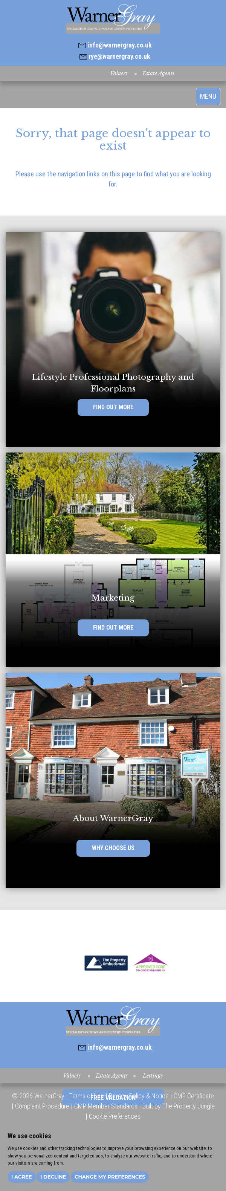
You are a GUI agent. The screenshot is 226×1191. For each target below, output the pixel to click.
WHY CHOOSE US (113, 848)
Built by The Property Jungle (178, 1106)
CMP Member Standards (105, 1106)
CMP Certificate (194, 1096)
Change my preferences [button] (110, 1177)
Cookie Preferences (114, 1116)
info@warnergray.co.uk (115, 45)
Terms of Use (86, 1096)
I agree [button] (21, 1177)
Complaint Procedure (41, 1106)
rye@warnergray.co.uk (114, 56)
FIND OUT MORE (113, 407)
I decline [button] (53, 1177)
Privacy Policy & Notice (139, 1096)
